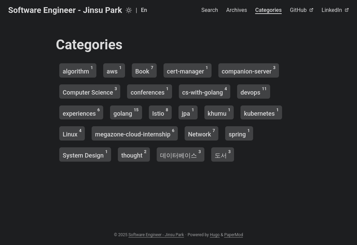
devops (253, 91)
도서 (223, 154)
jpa (188, 112)
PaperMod (233, 234)
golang (126, 112)
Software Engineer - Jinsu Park (65, 10)
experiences (81, 112)
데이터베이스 (180, 154)
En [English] (144, 10)
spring (239, 133)
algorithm (78, 70)
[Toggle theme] (129, 10)
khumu (219, 112)
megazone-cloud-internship (134, 133)
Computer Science (90, 91)
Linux (72, 133)
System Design (85, 154)
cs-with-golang (204, 91)
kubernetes (261, 112)
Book (144, 70)
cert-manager (187, 70)
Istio (160, 112)
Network (201, 133)
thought (133, 154)
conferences (149, 91)
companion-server (249, 70)
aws (114, 70)
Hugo (215, 234)
